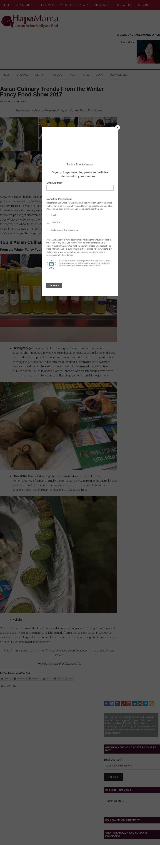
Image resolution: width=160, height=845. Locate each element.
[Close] (117, 127)
